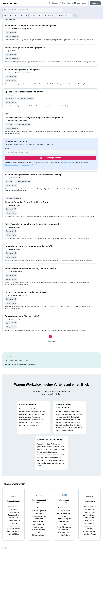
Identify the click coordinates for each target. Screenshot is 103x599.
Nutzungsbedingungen (66, 157)
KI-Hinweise (25, 159)
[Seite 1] (50, 331)
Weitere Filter (65, 15)
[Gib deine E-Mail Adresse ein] (37, 152)
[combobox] (33, 10)
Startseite (5, 542)
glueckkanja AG (89, 495)
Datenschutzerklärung (12, 159)
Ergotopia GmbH (13, 495)
